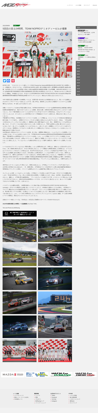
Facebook (54, 397)
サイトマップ (87, 5)
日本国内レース (18, 399)
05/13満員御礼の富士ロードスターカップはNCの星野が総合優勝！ (86, 40)
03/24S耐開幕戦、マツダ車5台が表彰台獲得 (87, 57)
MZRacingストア (76, 11)
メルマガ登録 (78, 5)
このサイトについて (75, 399)
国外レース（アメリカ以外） (21, 397)
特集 (60, 11)
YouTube (54, 399)
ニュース (54, 11)
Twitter (53, 395)
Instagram (54, 401)
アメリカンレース (19, 395)
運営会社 (72, 401)
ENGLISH (95, 5)
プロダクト (66, 11)
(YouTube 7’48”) (20, 203)
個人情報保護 (73, 397)
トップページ (70, 5)
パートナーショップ (89, 11)
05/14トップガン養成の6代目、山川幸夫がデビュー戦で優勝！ (86, 32)
